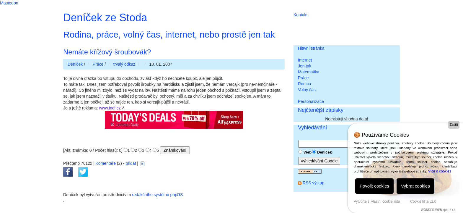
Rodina (304, 83)
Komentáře (105, 163)
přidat (130, 163)
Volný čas (307, 89)
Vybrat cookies (415, 185)
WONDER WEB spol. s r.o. (438, 210)
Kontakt (300, 14)
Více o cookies (439, 171)
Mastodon (9, 3)
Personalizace (311, 101)
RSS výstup (313, 182)
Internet (305, 60)
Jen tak (304, 66)
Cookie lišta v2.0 (423, 201)
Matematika (308, 72)
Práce (303, 77)
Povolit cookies (374, 185)
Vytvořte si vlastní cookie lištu (377, 201)
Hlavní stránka (311, 48)
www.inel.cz (109, 108)
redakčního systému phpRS (157, 194)
